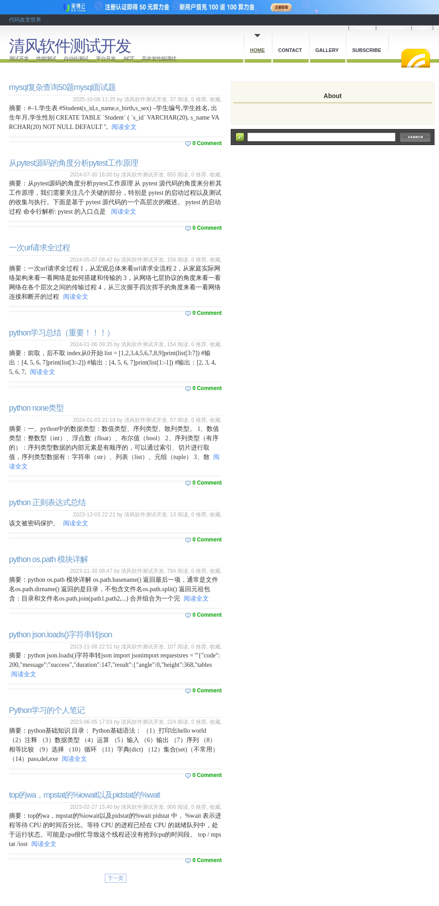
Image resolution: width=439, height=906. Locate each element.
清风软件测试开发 (70, 46)
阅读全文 (124, 127)
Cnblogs (362, 27)
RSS (415, 58)
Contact (290, 50)
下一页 (116, 878)
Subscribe (366, 50)
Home (257, 50)
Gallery (327, 50)
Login (422, 27)
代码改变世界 (25, 20)
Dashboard (393, 27)
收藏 (215, 99)
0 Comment (207, 143)
